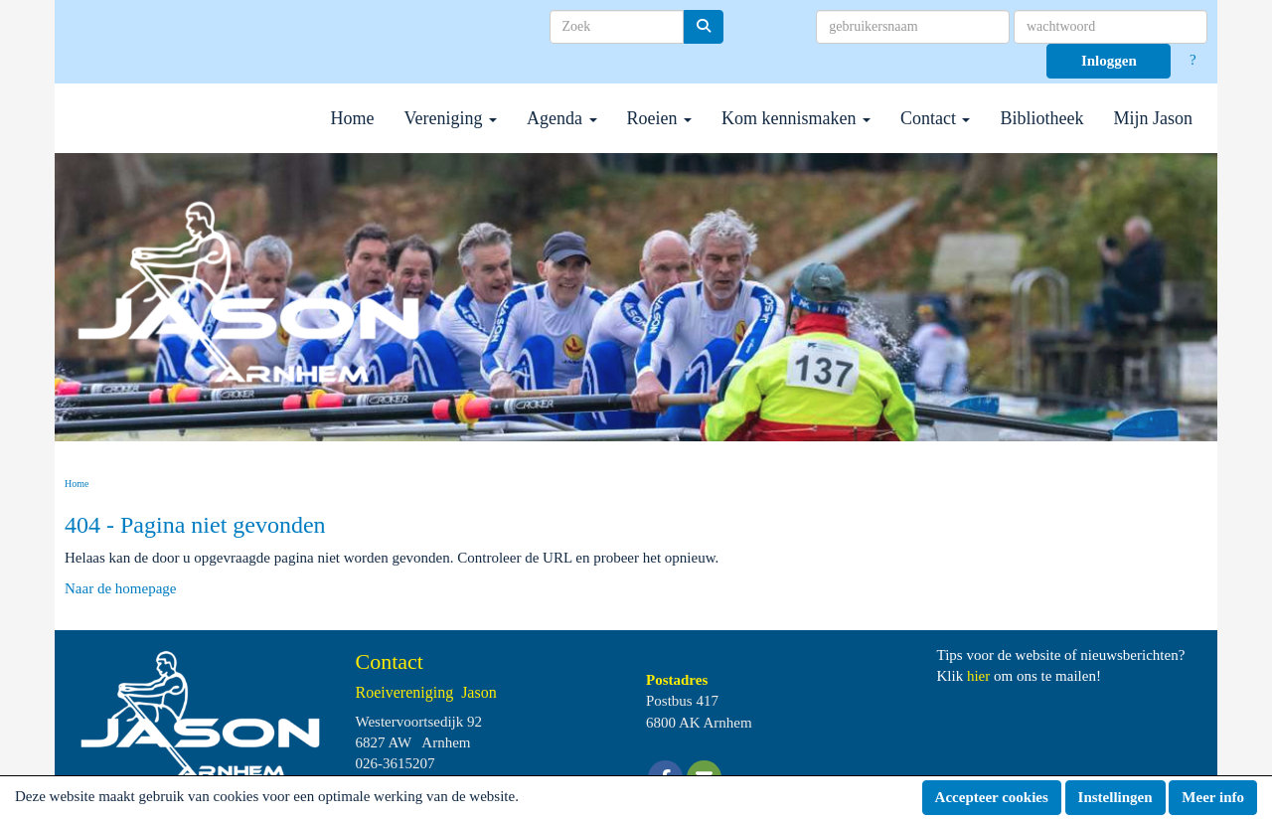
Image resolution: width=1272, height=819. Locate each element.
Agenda (561, 118)
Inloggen (1109, 61)
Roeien (660, 118)
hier (978, 676)
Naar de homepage (120, 588)
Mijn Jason (1152, 118)
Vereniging (450, 118)
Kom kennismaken (796, 118)
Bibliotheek (1041, 118)
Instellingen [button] (1115, 797)
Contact (935, 118)
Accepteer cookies (991, 797)
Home (353, 118)
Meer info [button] (1213, 797)
